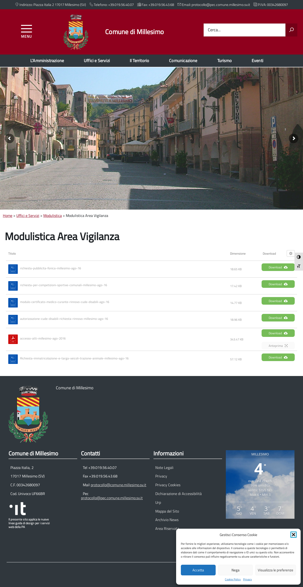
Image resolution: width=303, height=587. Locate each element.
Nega (236, 570)
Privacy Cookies (167, 485)
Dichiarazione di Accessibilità (178, 493)
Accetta (198, 570)
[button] (293, 534)
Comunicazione (183, 60)
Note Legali (164, 467)
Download (278, 267)
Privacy (247, 579)
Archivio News (166, 520)
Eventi (257, 60)
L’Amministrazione (47, 60)
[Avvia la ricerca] (291, 30)
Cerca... (214, 30)
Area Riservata (167, 528)
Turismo (224, 60)
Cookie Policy (233, 579)
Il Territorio (139, 60)
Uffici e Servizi (97, 60)
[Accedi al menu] (26, 31)
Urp (158, 502)
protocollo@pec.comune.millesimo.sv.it (112, 498)
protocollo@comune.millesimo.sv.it (118, 485)
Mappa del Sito (167, 511)
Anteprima (278, 345)
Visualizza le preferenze (275, 570)
